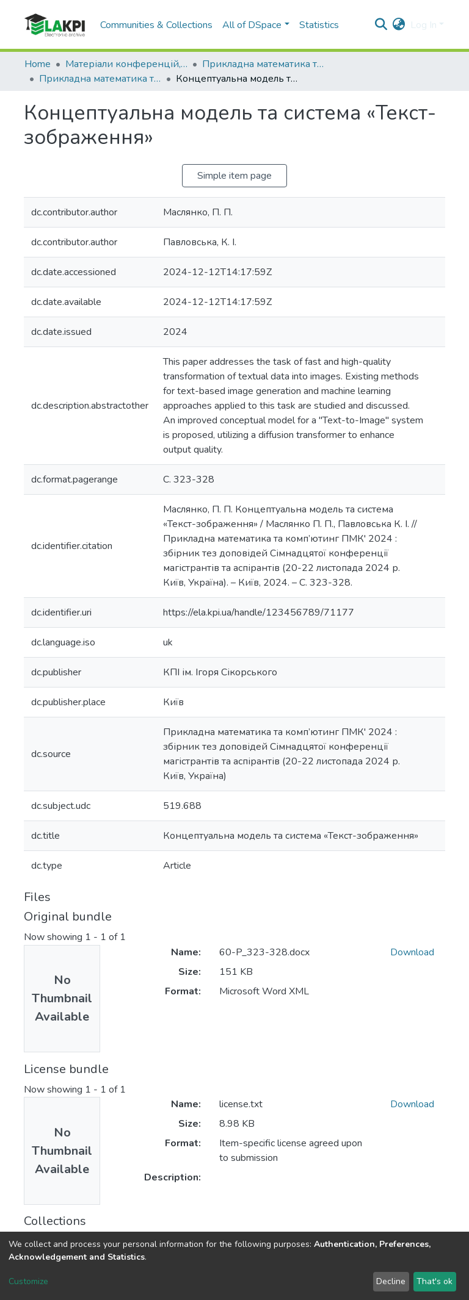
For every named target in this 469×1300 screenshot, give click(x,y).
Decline (390, 1281)
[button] (399, 25)
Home (37, 64)
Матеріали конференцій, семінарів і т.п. (126, 64)
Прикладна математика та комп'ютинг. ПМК (263, 64)
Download (412, 952)
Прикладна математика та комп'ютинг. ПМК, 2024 (100, 78)
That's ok (434, 1281)
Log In (423, 25)
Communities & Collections (156, 25)
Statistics (319, 25)
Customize (28, 1281)
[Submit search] (381, 25)
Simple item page (234, 175)
